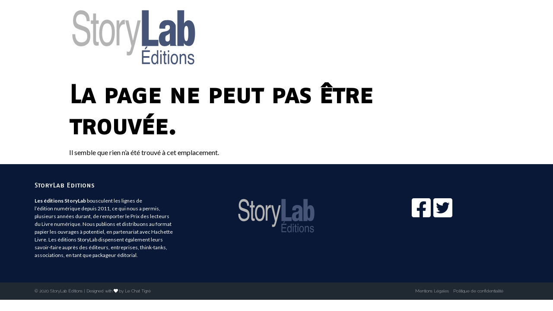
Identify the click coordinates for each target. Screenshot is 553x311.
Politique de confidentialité (478, 291)
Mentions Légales (432, 291)
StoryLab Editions (65, 185)
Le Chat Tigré (138, 291)
